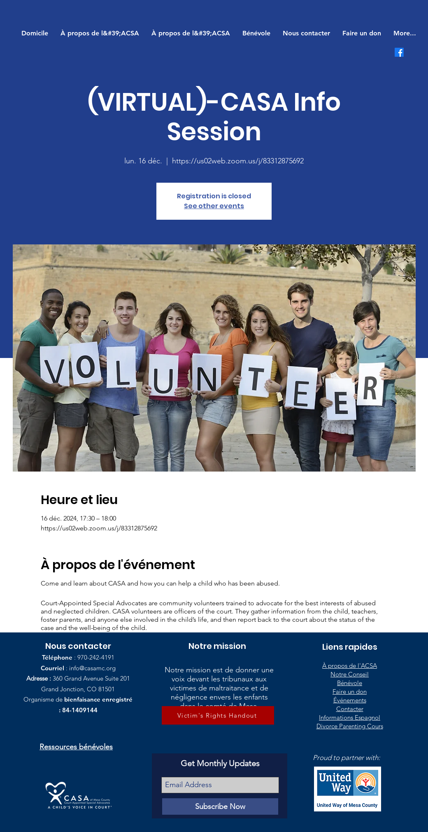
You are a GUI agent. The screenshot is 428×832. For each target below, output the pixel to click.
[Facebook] (399, 52)
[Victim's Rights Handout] (218, 715)
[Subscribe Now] (220, 806)
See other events (214, 206)
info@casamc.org (92, 668)
